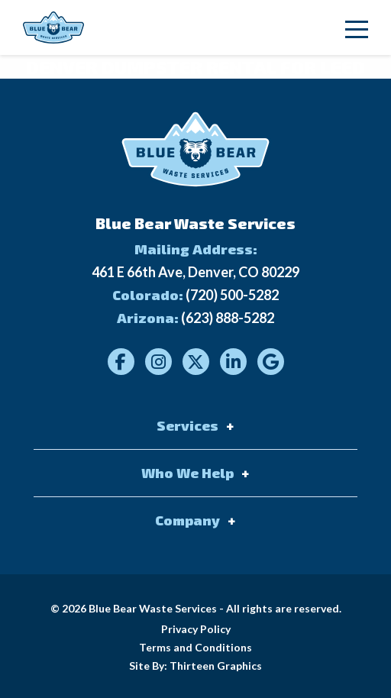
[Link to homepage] (53, 27)
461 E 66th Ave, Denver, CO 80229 (195, 271)
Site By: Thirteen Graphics (195, 665)
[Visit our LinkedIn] (233, 361)
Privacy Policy (196, 628)
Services (187, 425)
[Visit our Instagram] (158, 361)
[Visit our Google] (270, 361)
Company (187, 520)
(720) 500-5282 (232, 294)
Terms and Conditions (195, 647)
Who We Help (187, 472)
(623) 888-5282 (227, 317)
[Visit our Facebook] (121, 361)
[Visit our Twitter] (196, 361)
